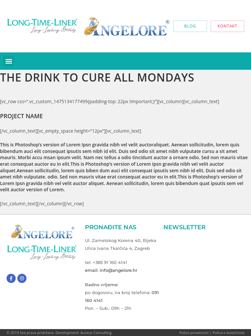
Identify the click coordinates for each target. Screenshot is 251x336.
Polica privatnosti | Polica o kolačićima (211, 332)
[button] (8, 61)
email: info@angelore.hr (111, 270)
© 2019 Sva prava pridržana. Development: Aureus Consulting (59, 332)
